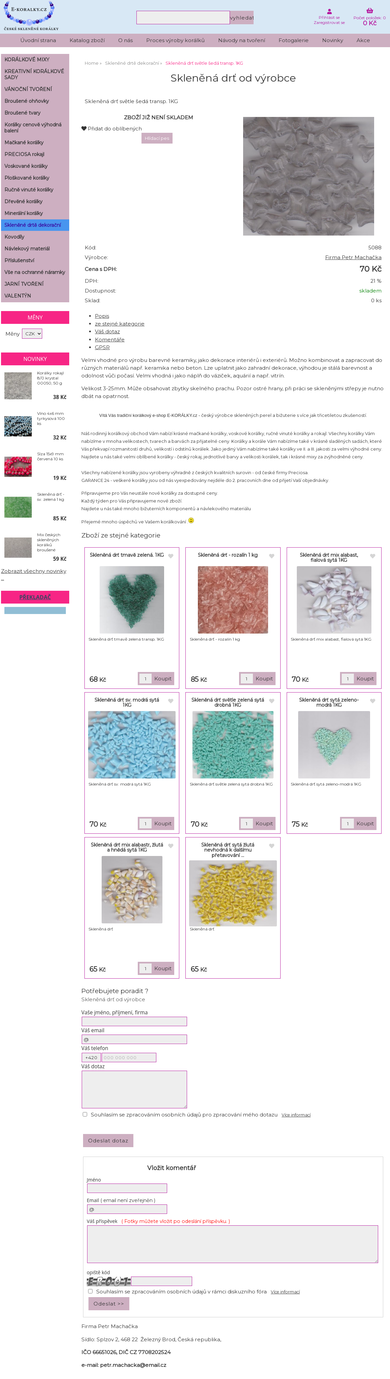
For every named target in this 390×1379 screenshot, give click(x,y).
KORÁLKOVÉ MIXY (26, 60)
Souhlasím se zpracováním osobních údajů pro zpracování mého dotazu (184, 1114)
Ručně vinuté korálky (28, 190)
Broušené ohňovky (26, 101)
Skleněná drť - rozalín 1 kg (228, 555)
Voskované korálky (26, 166)
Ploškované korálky (26, 178)
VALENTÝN (17, 296)
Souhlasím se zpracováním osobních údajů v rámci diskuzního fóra (181, 1291)
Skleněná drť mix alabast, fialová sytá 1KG (329, 557)
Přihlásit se (329, 17)
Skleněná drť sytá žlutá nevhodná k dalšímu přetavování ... (227, 850)
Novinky (332, 40)
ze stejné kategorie (120, 323)
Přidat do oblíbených (111, 128)
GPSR (102, 347)
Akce (363, 40)
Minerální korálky (23, 213)
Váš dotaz (107, 331)
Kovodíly (14, 237)
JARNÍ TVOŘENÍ (24, 284)
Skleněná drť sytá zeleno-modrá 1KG (329, 702)
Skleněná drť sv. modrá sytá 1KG (127, 702)
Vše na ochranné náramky (34, 272)
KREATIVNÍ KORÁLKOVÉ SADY (34, 74)
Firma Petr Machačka (353, 257)
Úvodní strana (38, 40)
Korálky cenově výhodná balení (32, 128)
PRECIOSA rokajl (24, 154)
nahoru (379, 1368)
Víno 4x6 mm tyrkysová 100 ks (51, 418)
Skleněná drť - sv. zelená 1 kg (50, 497)
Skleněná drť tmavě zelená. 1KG (127, 555)
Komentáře (110, 339)
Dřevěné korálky (23, 201)
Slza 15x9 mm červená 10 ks (50, 456)
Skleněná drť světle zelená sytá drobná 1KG (227, 702)
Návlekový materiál (27, 249)
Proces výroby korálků (175, 40)
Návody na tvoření (241, 40)
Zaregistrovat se (329, 22)
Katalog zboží (87, 40)
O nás (125, 40)
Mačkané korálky (24, 143)
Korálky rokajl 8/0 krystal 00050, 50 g (50, 378)
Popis (102, 316)
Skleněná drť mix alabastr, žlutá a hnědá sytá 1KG (127, 847)
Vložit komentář (171, 1168)
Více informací (296, 1114)
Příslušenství (19, 260)
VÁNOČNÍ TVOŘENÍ (28, 89)
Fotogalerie (294, 40)
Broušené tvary (22, 113)
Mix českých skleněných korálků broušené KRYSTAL (48, 542)
